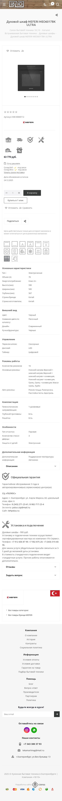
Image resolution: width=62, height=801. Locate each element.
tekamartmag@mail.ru (33, 750)
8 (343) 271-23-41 (20, 504)
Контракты (31, 643)
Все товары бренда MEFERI (20, 615)
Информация (31, 654)
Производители (31, 692)
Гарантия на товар (31, 667)
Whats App (34, 730)
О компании (31, 635)
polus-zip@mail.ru (21, 507)
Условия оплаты (31, 659)
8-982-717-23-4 (36, 504)
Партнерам (31, 696)
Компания (31, 630)
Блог (31, 684)
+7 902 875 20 (36, 541)
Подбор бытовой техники (31, 671)
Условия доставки (31, 663)
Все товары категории (18, 610)
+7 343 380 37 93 (33, 743)
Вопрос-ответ (31, 688)
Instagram (27, 730)
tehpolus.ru (13, 510)
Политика (31, 700)
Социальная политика (31, 647)
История (31, 639)
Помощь (31, 678)
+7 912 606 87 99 (20, 541)
